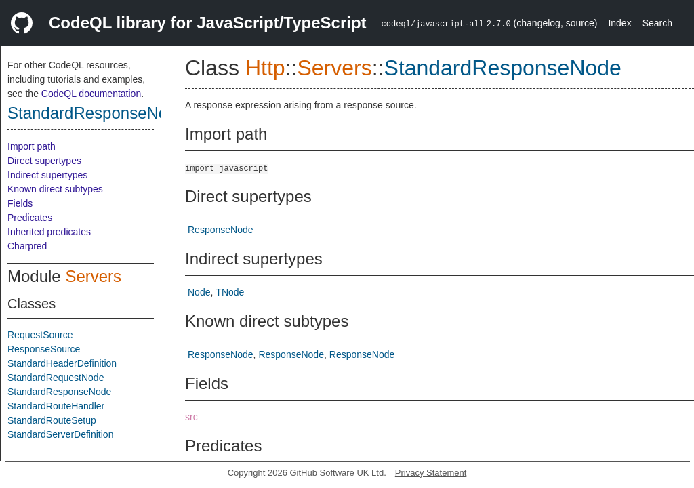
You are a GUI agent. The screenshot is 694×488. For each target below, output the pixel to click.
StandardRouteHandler (55, 406)
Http (265, 68)
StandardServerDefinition (60, 434)
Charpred (27, 246)
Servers (93, 276)
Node (199, 292)
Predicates (29, 217)
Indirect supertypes (47, 174)
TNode (230, 292)
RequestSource (40, 334)
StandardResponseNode (96, 113)
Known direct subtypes (55, 189)
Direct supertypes (44, 160)
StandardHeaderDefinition (62, 363)
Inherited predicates (49, 231)
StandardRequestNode (55, 377)
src (191, 416)
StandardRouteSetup (51, 420)
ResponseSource (43, 349)
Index (619, 23)
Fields (20, 203)
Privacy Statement (431, 473)
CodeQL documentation (91, 93)
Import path (31, 146)
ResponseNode (220, 229)
